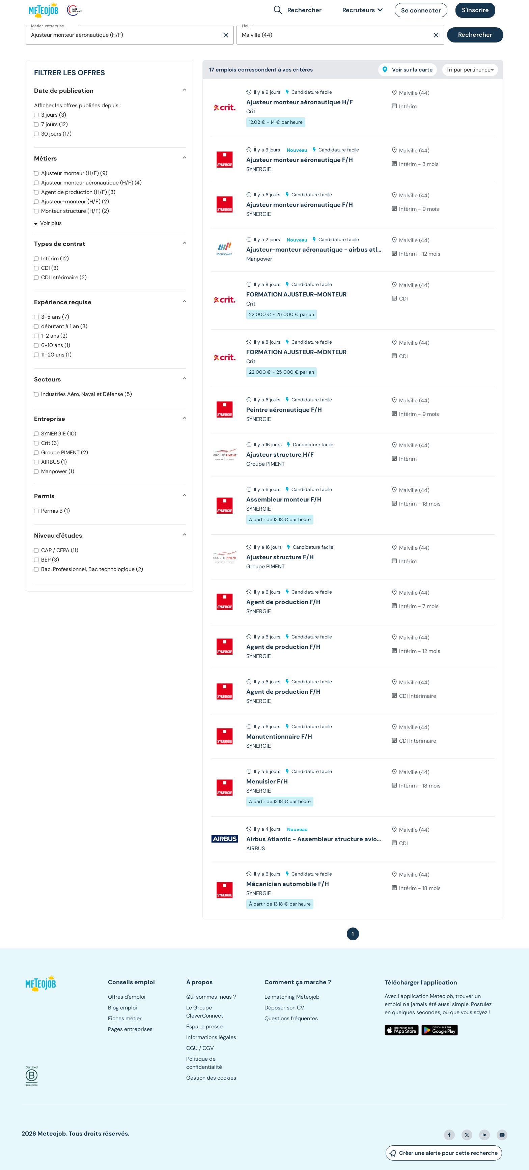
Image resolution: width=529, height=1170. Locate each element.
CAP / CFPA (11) (59, 550)
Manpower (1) (57, 471)
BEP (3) (50, 559)
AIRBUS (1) (54, 461)
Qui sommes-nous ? (211, 996)
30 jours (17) (56, 133)
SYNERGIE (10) (58, 433)
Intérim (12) (55, 258)
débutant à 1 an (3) (64, 326)
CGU (192, 1048)
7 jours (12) (54, 124)
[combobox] (123, 35)
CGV (208, 1048)
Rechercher (475, 35)
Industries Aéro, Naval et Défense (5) (86, 394)
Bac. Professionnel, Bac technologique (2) (92, 569)
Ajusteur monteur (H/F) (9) (74, 173)
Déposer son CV (284, 1007)
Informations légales (211, 1037)
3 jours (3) (53, 114)
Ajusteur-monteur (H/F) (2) (75, 201)
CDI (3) (49, 268)
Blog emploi (122, 1007)
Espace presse (204, 1026)
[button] (299, 10)
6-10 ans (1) (55, 345)
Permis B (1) (55, 510)
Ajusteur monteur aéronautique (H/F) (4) (91, 182)
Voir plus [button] (48, 223)
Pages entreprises (130, 1029)
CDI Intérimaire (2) (64, 277)
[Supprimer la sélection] (226, 35)
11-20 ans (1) (56, 354)
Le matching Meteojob (291, 996)
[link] (361, 10)
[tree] (353, 499)
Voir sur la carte (408, 69)
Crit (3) (50, 443)
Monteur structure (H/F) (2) (75, 211)
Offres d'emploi (126, 996)
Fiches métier (125, 1018)
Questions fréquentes (291, 1018)
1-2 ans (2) (54, 335)
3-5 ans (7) (55, 316)
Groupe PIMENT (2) (64, 452)
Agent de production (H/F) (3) (78, 192)
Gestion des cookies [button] (211, 1077)
